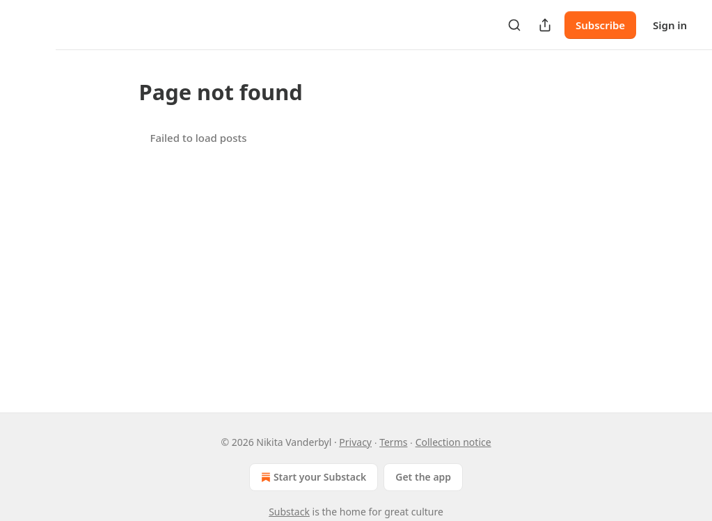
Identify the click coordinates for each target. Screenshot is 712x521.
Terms (393, 442)
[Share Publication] (545, 25)
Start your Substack (312, 477)
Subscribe (600, 25)
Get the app (423, 476)
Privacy (355, 442)
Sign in (670, 25)
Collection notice (453, 442)
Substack (289, 511)
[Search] (514, 25)
